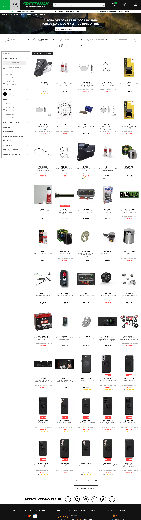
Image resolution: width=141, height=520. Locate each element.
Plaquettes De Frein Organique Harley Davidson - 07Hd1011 (86, 86)
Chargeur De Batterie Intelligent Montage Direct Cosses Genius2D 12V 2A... (107, 340)
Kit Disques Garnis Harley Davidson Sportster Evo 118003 (86, 255)
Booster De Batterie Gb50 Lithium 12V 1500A (86, 212)
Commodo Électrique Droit (107, 253)
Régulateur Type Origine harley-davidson (129, 296)
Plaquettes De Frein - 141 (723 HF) (129, 85)
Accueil (4, 14)
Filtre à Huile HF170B (64, 253)
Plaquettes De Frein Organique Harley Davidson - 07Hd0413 (43, 128)
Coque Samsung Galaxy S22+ (64, 465)
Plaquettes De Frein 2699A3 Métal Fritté (86, 127)
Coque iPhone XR (129, 380)
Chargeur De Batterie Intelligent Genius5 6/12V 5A (43, 381)
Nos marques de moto (17, 14)
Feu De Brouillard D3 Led (108, 296)
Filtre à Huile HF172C (129, 169)
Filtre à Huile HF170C (129, 253)
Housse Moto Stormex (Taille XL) (86, 169)
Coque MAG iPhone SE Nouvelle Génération (129, 466)
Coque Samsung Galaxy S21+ (86, 465)
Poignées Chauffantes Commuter (108, 212)
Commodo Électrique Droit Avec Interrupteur (64, 339)
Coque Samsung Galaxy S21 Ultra (43, 466)
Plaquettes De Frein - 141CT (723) (129, 127)
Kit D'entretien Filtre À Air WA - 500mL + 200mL (64, 85)
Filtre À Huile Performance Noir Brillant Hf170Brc (129, 212)
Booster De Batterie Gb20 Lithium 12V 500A (86, 296)
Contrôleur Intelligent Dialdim (43, 296)
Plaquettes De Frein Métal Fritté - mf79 (64, 169)
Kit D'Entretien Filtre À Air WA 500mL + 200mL (108, 169)
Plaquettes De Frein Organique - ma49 (43, 169)
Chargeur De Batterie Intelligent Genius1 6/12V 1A (64, 381)
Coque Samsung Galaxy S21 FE (107, 381)
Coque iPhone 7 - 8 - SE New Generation (86, 423)
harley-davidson (32, 14)
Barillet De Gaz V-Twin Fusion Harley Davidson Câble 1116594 (64, 213)
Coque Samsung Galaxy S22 (108, 465)
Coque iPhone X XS (43, 423)
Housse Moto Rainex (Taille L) (43, 84)
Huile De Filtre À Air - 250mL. (43, 211)
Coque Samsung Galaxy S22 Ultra (108, 423)
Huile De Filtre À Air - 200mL (43, 253)
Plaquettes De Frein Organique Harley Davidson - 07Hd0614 (108, 128)
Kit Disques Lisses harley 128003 (86, 339)
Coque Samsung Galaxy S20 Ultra (129, 423)
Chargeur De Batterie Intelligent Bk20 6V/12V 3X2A (129, 339)
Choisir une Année (64, 29)
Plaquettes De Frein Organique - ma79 (107, 85)
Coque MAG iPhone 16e (86, 380)
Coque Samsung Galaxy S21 (64, 423)
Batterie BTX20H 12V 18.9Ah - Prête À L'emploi (43, 339)
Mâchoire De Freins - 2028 (64, 126)
